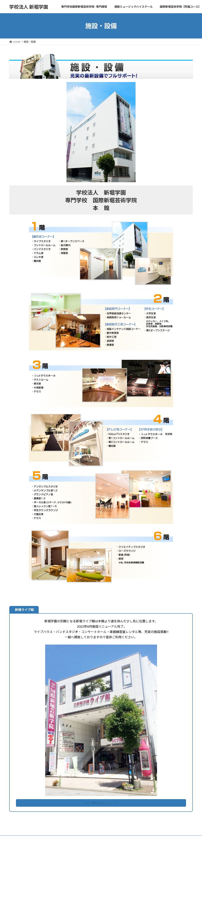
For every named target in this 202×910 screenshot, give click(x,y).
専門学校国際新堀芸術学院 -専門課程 (94, 862)
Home (78, 855)
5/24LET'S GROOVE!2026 (153, 862)
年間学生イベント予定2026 (153, 857)
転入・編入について (87, 896)
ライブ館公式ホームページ (101, 803)
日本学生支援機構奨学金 (90, 869)
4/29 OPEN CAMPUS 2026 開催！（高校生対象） (165, 867)
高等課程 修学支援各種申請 (92, 883)
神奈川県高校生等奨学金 (90, 890)
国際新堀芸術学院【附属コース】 (92, 903)
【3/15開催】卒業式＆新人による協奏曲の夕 (163, 873)
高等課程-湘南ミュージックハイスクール (96, 876)
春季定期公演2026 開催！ (152, 878)
